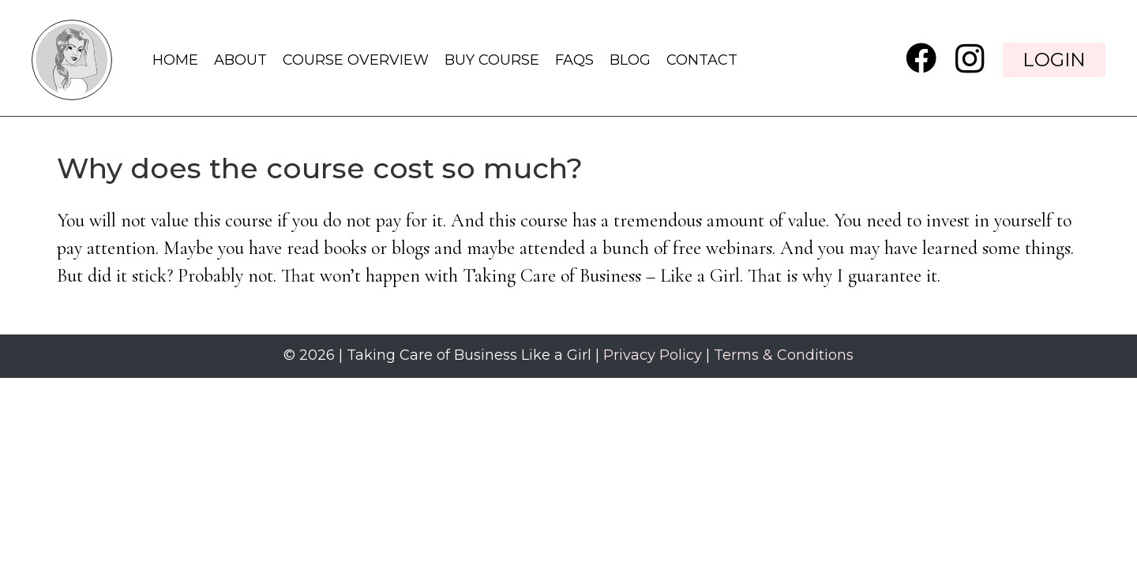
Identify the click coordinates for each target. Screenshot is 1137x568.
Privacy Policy (652, 355)
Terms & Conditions (784, 355)
